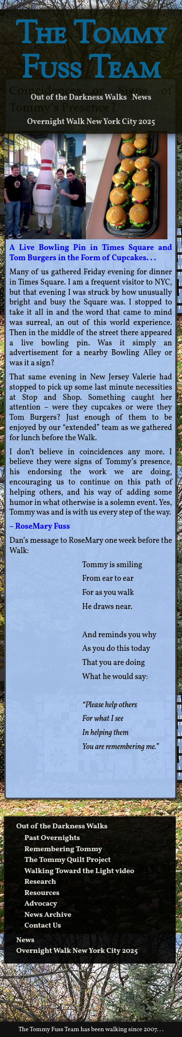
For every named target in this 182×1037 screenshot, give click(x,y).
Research (40, 882)
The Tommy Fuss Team (91, 53)
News (141, 97)
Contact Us (42, 926)
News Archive (47, 915)
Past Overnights (52, 838)
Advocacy (40, 904)
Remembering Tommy (63, 849)
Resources (41, 893)
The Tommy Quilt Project (67, 860)
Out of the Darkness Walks (79, 97)
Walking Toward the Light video (79, 871)
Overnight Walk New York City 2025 (91, 122)
